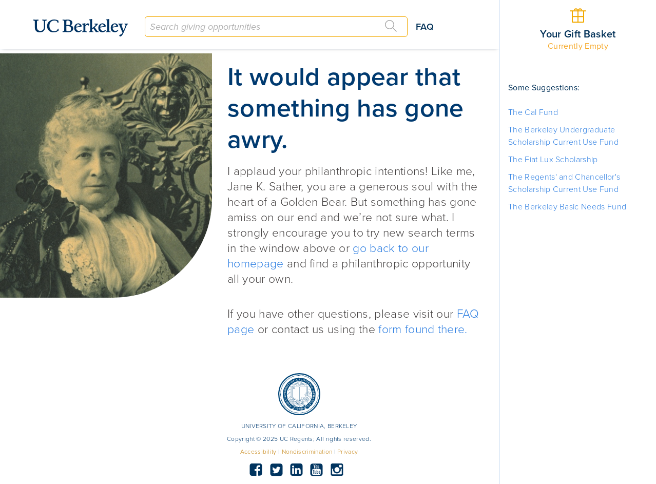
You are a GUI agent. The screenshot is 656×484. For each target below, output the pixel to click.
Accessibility (258, 451)
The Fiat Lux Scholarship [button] (553, 159)
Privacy (347, 451)
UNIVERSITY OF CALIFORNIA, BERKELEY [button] (299, 426)
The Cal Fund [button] (533, 112)
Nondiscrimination (307, 451)
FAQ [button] (425, 26)
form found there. (422, 329)
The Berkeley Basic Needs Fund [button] (567, 207)
